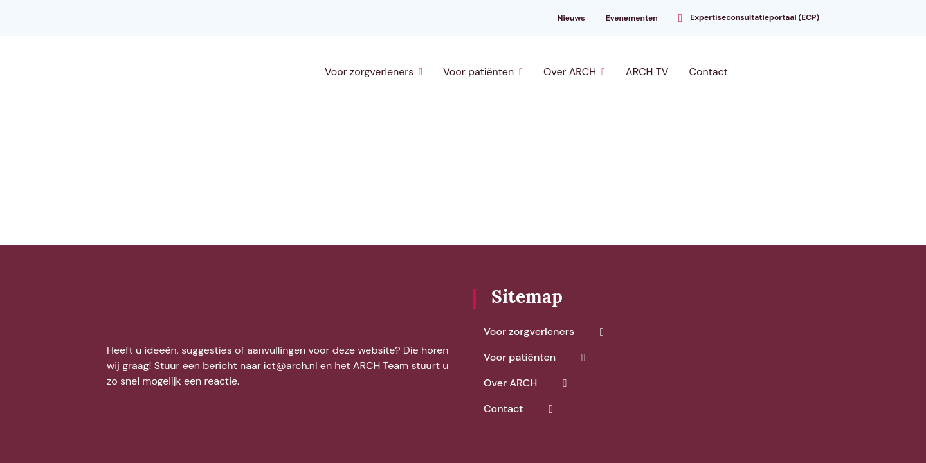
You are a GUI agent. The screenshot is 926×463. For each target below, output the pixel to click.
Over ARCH (569, 71)
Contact (708, 71)
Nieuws (571, 18)
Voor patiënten (478, 71)
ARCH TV (647, 71)
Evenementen (632, 18)
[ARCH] (174, 72)
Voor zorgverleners (369, 71)
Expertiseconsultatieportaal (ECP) (754, 17)
